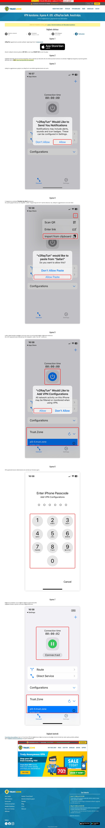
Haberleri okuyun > (75, 815)
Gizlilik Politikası (10, 806)
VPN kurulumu (76, 9)
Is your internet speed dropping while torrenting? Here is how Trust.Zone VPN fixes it (85, 808)
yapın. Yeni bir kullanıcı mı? (55, 25)
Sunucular (90, 9)
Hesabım (97, 3)
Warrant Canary (9, 809)
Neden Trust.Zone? (58, 9)
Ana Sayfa (8, 796)
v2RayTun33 (40, 42)
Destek (97, 9)
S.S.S (23, 806)
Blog (23, 804)
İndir (83, 9)
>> (68, 1)
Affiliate (7, 811)
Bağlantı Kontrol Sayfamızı (15, 738)
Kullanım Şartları (10, 804)
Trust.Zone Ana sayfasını (11, 737)
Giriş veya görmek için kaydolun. (25, 60)
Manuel (24, 809)
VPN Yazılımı (8, 799)
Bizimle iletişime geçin (28, 799)
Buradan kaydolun (69, 25)
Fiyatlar (67, 9)
